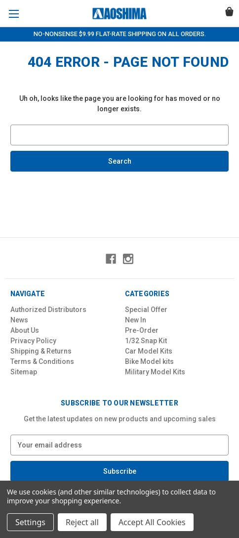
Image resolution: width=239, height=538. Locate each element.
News (19, 320)
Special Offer (146, 310)
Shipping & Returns (41, 351)
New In (135, 320)
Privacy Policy (33, 341)
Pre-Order (142, 330)
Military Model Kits (155, 372)
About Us (24, 330)
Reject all (82, 522)
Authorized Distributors (48, 310)
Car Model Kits (148, 351)
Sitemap (23, 372)
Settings (30, 522)
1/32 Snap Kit (146, 341)
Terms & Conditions (42, 361)
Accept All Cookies (152, 522)
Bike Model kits (149, 361)
